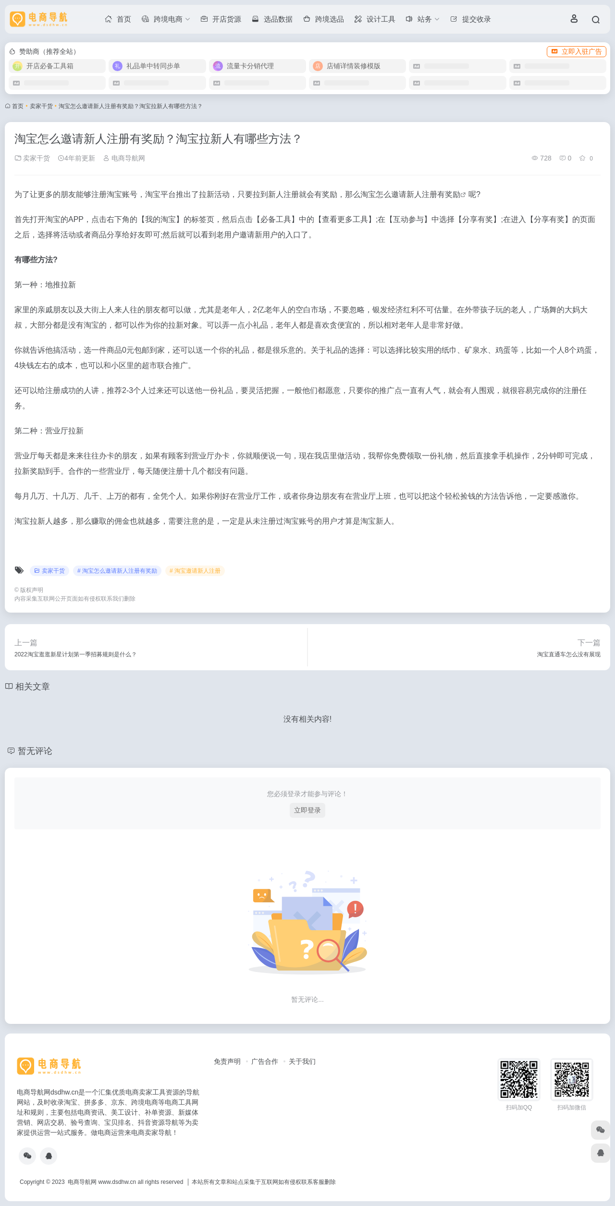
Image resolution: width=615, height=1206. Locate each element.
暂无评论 (35, 751)
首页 (18, 106)
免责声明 (227, 1061)
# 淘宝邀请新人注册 (195, 570)
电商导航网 (124, 158)
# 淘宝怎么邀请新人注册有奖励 (117, 570)
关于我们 (302, 1061)
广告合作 (264, 1061)
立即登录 (307, 810)
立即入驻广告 (576, 51)
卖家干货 (41, 106)
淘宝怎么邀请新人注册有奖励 (410, 194)
